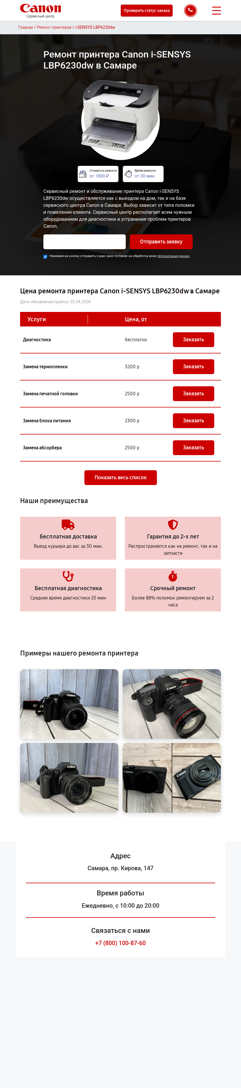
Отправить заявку (161, 241)
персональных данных (173, 256)
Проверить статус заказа (147, 10)
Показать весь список (121, 477)
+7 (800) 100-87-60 (120, 943)
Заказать (193, 339)
